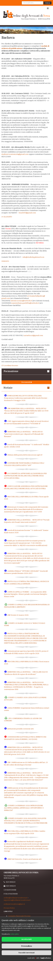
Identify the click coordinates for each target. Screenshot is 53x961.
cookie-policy (14, 934)
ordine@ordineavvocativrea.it (15, 898)
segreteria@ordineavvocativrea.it (17, 900)
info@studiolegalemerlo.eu (33, 257)
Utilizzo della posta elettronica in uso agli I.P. (24, 455)
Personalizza (26, 946)
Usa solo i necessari (26, 953)
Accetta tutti (26, 939)
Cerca (47, 3)
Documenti (26, 382)
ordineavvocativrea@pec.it (14, 904)
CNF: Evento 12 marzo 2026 (18, 615)
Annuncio (5, 261)
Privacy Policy (9, 908)
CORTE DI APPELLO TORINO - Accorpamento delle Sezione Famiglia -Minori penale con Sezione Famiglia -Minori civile (26, 594)
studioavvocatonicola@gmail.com (15, 154)
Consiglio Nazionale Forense (19, 916)
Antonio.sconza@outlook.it (21, 301)
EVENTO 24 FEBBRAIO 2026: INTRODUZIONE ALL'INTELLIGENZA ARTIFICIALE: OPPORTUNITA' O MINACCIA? (24, 808)
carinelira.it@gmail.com (33, 335)
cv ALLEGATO (6, 217)
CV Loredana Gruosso (9, 365)
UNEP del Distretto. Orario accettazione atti (24, 859)
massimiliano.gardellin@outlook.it (25, 303)
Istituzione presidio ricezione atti (20, 729)
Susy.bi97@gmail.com (27, 213)
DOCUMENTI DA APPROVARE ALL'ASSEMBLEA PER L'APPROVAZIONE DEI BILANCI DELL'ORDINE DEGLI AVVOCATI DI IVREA (25, 475)
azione (19, 48)
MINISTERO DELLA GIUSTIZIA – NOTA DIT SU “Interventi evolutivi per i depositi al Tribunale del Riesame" (23, 434)
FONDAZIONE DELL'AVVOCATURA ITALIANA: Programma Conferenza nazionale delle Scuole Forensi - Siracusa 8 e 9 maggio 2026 (26, 398)
